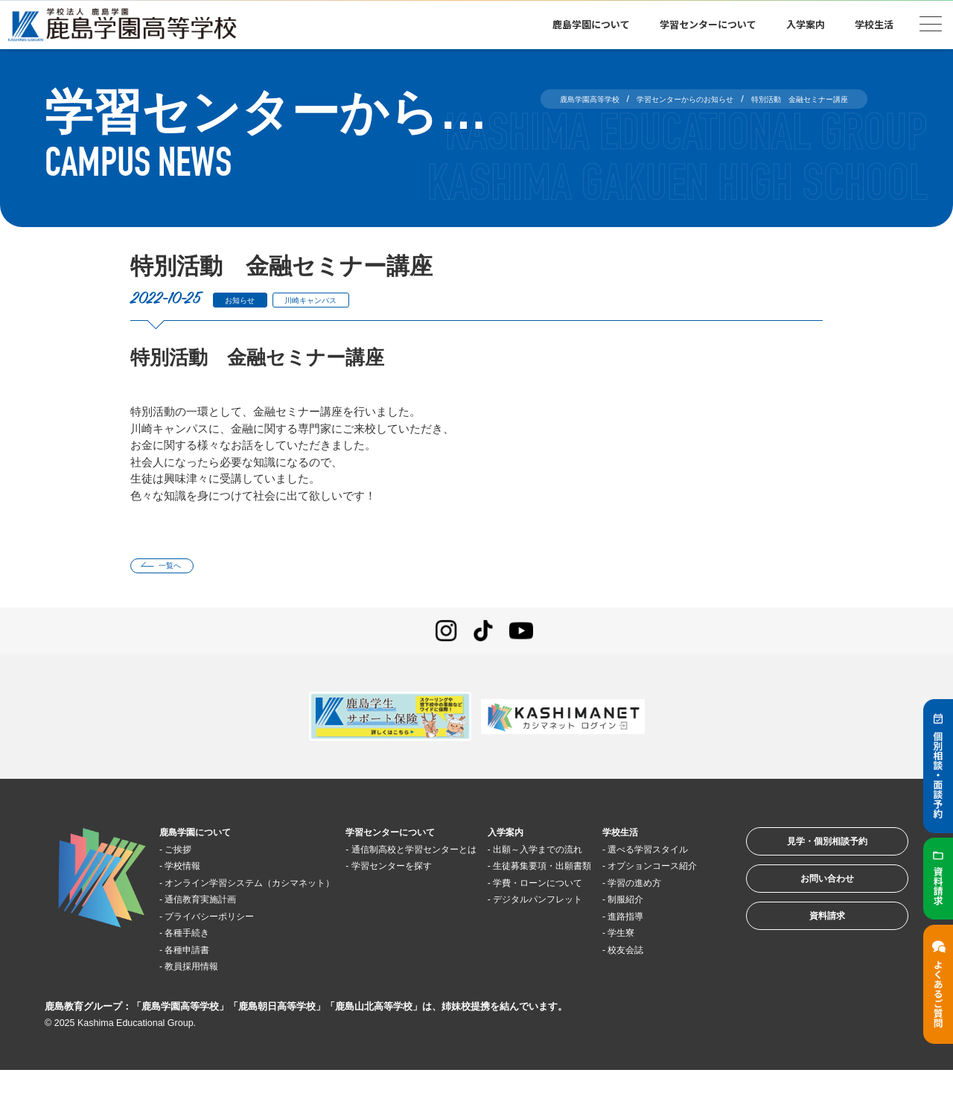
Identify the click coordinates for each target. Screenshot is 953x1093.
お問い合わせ (807, 899)
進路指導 (639, 955)
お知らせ (247, 299)
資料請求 (807, 945)
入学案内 (805, 24)
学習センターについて (708, 24)
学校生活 (874, 24)
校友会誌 (639, 988)
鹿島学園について (591, 24)
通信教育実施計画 (215, 921)
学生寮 (634, 972)
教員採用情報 (204, 988)
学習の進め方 (650, 921)
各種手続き (198, 955)
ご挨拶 (187, 854)
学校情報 (192, 871)
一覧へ (180, 568)
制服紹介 (639, 938)
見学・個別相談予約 (807, 853)
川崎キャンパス (337, 299)
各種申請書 (198, 972)
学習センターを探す (408, 888)
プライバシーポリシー (226, 938)
